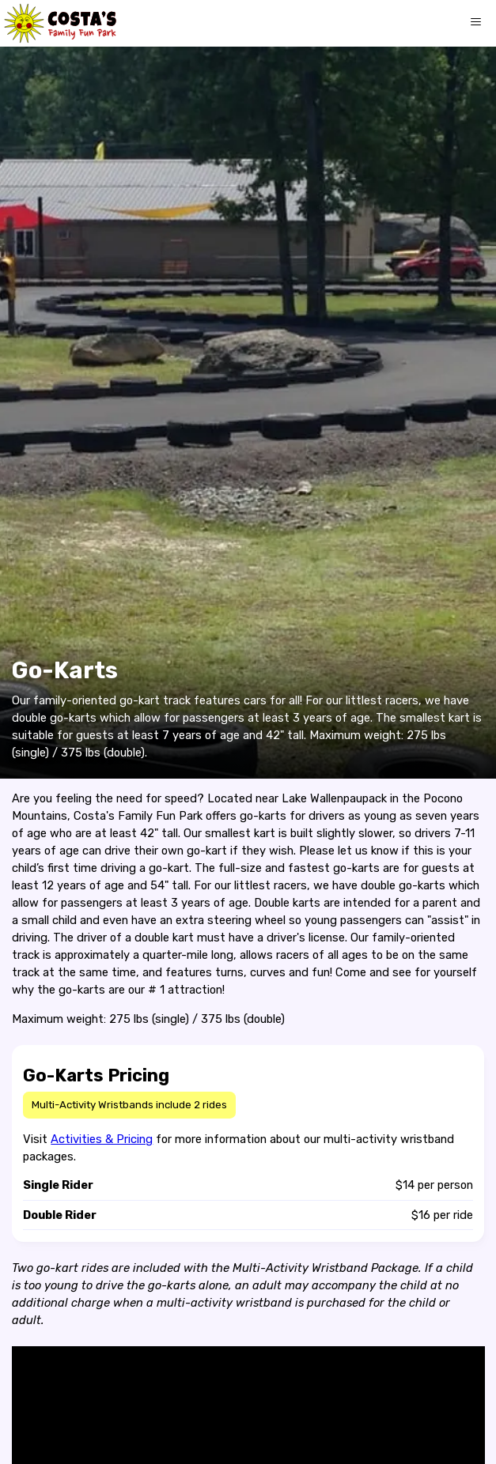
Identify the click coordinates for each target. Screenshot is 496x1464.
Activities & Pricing (102, 1139)
